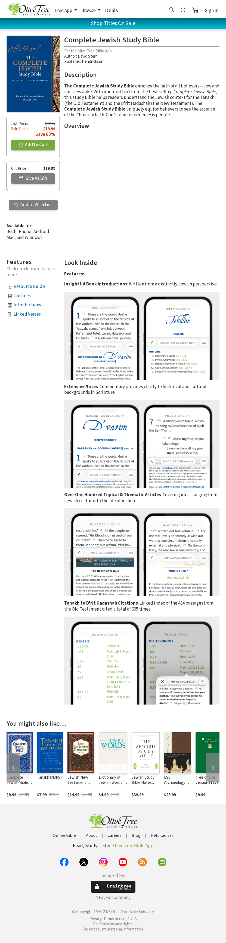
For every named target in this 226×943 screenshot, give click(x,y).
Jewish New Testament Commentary (78, 783)
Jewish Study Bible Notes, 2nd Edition (143, 783)
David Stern (88, 56)
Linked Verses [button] (27, 314)
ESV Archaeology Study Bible (174, 783)
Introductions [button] (27, 305)
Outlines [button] (22, 296)
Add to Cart (33, 145)
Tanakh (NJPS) (49, 777)
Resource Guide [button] (29, 286)
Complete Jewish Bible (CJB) (17, 783)
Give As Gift (33, 178)
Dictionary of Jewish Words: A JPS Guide (112, 783)
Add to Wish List (33, 205)
